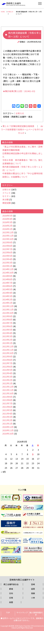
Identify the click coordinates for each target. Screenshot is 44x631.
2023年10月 (8, 312)
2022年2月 (7, 379)
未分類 (5, 199)
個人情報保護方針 (36, 613)
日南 (11, 597)
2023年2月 (7, 339)
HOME (3, 12)
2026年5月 (7, 215)
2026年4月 (7, 218)
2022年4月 (7, 373)
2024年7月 (7, 282)
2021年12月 (8, 386)
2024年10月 (8, 272)
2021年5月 (7, 410)
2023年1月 (7, 343)
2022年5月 (7, 369)
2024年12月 (8, 269)
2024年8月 (7, 279)
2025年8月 (7, 245)
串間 (11, 602)
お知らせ (10, 12)
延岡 (33, 588)
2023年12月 (8, 306)
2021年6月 (7, 406)
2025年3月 (7, 262)
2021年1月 (7, 423)
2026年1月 (7, 228)
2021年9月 (7, 396)
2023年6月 (7, 326)
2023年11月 (8, 309)
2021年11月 (8, 389)
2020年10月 (8, 433)
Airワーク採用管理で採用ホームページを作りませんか (22, 129)
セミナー (6, 196)
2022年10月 (8, 353)
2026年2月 (7, 225)
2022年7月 (7, 363)
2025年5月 (7, 255)
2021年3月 (7, 416)
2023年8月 (7, 319)
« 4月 (3, 471)
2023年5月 (7, 329)
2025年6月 (7, 252)
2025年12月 (8, 232)
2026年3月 (7, 222)
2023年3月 (7, 336)
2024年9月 (7, 275)
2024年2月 (7, 299)
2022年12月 (8, 346)
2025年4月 (7, 259)
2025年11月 (8, 235)
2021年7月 (7, 403)
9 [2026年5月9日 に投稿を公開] (32, 454)
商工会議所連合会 (11, 584)
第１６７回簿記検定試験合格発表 (18, 126)
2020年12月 (8, 426)
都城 (11, 588)
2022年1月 (7, 383)
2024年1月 (7, 302)
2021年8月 (7, 399)
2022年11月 (8, 349)
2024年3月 (7, 296)
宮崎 (33, 584)
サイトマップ (22, 612)
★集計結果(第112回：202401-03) (19, 91)
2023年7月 (7, 322)
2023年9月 (7, 316)
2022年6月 (7, 366)
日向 (11, 593)
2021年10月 (8, 393)
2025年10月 (8, 238)
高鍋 (33, 593)
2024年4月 (7, 292)
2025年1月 (7, 265)
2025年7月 (7, 249)
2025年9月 (7, 242)
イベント (6, 192)
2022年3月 (7, 376)
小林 (33, 597)
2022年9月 (7, 356)
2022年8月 (7, 359)
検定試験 (6, 202)
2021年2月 (7, 420)
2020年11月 (8, 430)
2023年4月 (7, 332)
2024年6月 (7, 285)
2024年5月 (7, 289)
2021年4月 (7, 413)
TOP (8, 612)
